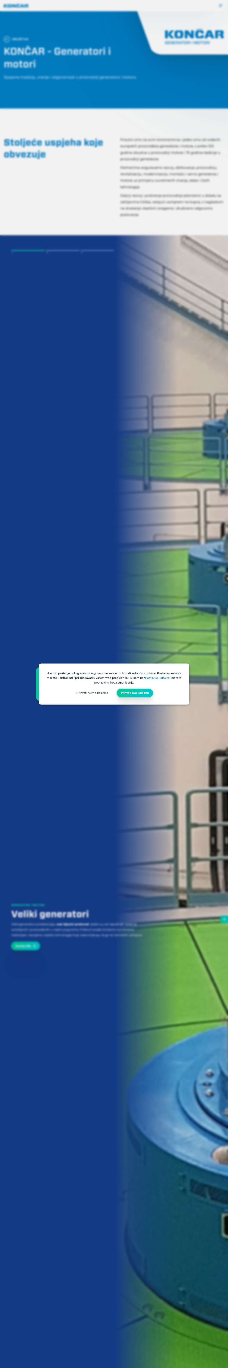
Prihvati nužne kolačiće (92, 693)
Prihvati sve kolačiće (135, 692)
